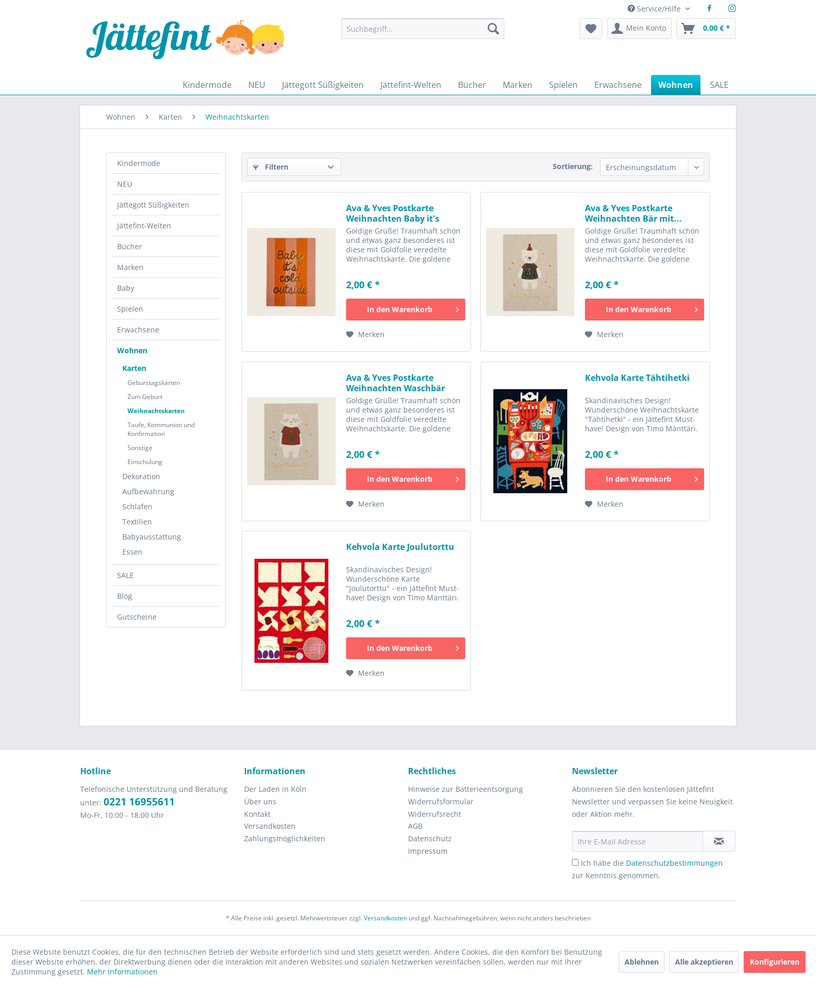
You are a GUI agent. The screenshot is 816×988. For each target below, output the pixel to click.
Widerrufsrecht (434, 814)
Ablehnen (641, 962)
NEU (124, 184)
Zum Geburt (145, 396)
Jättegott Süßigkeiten (153, 205)
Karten (134, 368)
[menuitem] (422, 33)
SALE (125, 575)
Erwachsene (138, 330)
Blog (124, 596)
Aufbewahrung (148, 491)
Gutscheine (137, 617)
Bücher (129, 246)
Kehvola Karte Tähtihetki (637, 378)
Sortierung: (573, 166)
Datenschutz (430, 838)
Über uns (260, 801)
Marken (130, 267)
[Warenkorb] (706, 28)
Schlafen (137, 506)
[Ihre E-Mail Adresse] (637, 841)
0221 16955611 (139, 802)
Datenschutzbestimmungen (674, 863)
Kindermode (138, 163)
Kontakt (257, 814)
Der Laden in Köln (275, 789)
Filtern (270, 167)
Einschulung (145, 461)
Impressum (428, 851)
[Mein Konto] (639, 28)
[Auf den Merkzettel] (365, 334)
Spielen (130, 309)
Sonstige (140, 447)
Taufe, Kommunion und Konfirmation (161, 429)
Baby (125, 288)
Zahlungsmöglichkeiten (284, 838)
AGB (415, 826)
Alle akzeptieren (704, 962)
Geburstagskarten (154, 382)
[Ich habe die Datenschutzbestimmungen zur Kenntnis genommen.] (575, 862)
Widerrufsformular (441, 801)
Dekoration (141, 476)
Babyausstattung (151, 537)
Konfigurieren (774, 962)
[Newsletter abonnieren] (719, 841)
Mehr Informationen (122, 972)
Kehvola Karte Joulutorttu (400, 547)
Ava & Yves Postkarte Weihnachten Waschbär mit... (395, 383)
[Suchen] (493, 28)
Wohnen (132, 350)
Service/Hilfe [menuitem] (655, 9)
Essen (132, 552)
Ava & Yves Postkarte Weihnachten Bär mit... (633, 213)
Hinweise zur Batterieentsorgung (465, 789)
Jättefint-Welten (144, 225)
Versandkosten (270, 826)
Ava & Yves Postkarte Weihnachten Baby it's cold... (392, 213)
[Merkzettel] (591, 28)
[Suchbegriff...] (422, 28)
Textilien (137, 522)
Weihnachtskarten (156, 410)
